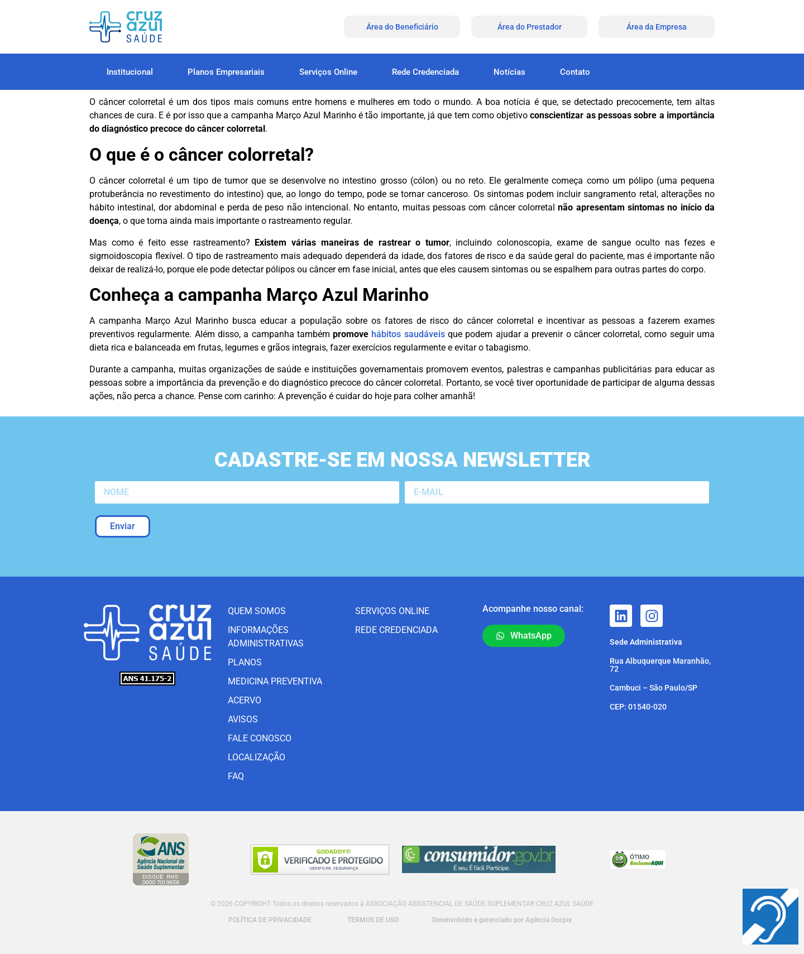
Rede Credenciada (425, 72)
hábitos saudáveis (407, 334)
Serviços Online (328, 72)
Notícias (509, 72)
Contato (575, 72)
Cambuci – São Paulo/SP (653, 687)
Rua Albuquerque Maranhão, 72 (660, 664)
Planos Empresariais (226, 72)
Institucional (130, 72)
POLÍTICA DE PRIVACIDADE (269, 920)
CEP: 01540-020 (638, 706)
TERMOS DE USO (373, 920)
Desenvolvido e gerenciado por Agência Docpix (502, 920)
